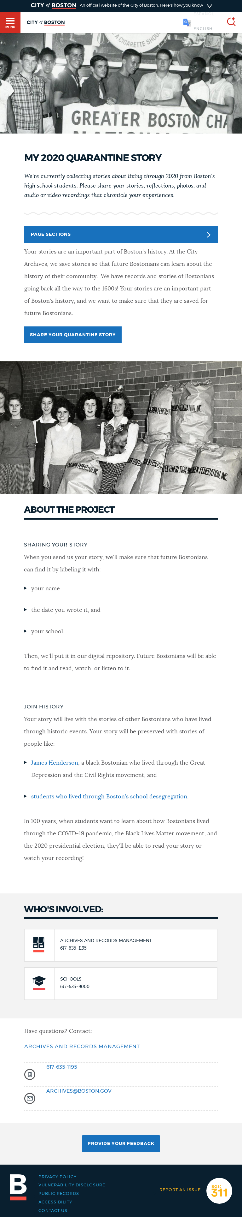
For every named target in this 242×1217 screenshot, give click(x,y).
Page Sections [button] (120, 235)
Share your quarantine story (73, 335)
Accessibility (55, 1202)
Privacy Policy (57, 1177)
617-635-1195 (61, 1067)
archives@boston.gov (79, 1091)
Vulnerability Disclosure (71, 1185)
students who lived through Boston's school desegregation (109, 797)
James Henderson (54, 763)
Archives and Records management (82, 1046)
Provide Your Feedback (121, 1144)
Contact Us (52, 1211)
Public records (58, 1194)
